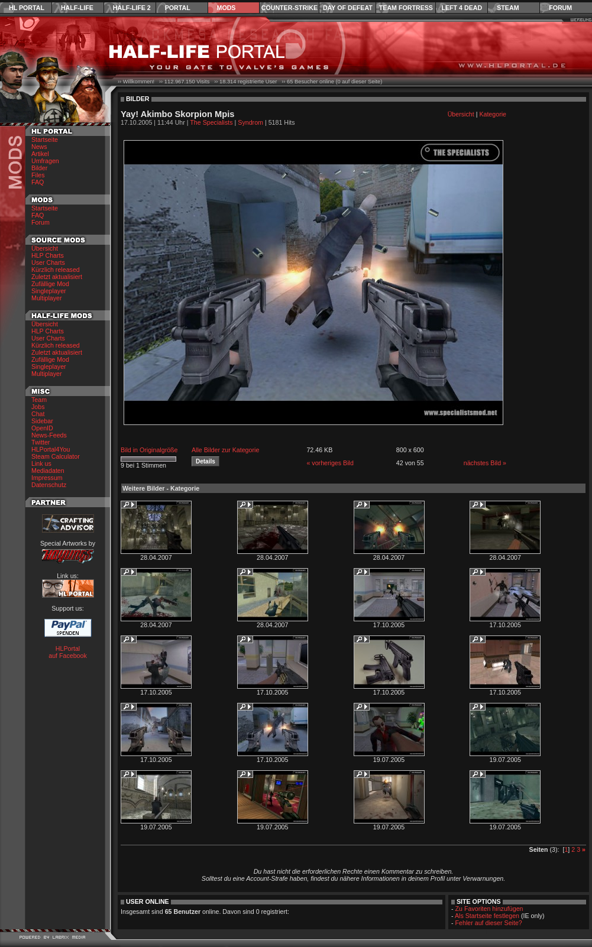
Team (39, 399)
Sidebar (42, 420)
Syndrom (250, 122)
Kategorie (492, 114)
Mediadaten (47, 470)
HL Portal (26, 7)
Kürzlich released (55, 269)
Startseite (44, 139)
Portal (177, 7)
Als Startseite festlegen (487, 915)
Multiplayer (46, 297)
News (39, 146)
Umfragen (45, 160)
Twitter (40, 442)
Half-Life (77, 7)
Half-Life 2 (132, 7)
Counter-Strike (289, 7)
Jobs (38, 406)
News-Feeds (49, 435)
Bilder (39, 167)
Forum (560, 7)
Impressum (47, 477)
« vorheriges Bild (329, 462)
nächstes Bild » (485, 462)
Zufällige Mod (50, 283)
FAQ (37, 182)
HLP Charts (47, 255)
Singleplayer (48, 290)
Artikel (40, 153)
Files (38, 175)
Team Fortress (406, 7)
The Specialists (211, 122)
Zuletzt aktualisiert (56, 276)
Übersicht (44, 248)
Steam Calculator (55, 456)
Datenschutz (48, 484)
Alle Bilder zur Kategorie (225, 449)
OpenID (42, 428)
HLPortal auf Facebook (67, 652)
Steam (508, 7)
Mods (226, 7)
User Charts (48, 262)
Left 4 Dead (461, 7)
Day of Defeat (348, 7)
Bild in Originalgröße (149, 449)
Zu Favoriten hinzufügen (489, 908)
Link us (41, 463)
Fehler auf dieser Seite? (488, 922)
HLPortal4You (50, 449)
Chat (38, 413)
